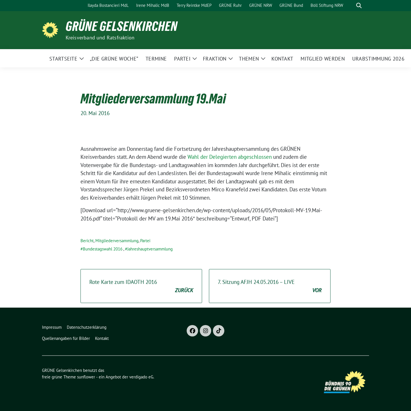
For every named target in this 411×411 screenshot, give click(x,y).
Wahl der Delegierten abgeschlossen (230, 156)
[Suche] (350, 5)
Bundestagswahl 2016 (102, 249)
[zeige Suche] (358, 5)
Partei (145, 240)
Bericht (87, 240)
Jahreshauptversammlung (150, 249)
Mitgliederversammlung (116, 240)
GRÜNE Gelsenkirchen (122, 26)
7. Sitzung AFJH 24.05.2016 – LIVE (270, 286)
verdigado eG (141, 377)
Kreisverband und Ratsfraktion (100, 37)
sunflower (86, 377)
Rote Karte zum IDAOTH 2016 (141, 286)
